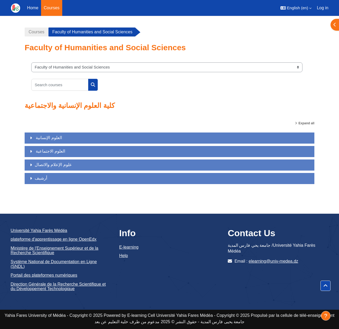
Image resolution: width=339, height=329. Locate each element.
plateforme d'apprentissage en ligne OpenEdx (53, 239)
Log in (322, 8)
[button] (296, 8)
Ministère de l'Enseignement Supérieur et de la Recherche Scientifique (54, 250)
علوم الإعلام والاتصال (53, 164)
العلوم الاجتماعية (50, 151)
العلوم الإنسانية (48, 137)
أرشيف (41, 178)
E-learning (129, 247)
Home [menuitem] (32, 8)
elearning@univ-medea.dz (273, 261)
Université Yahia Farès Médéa (39, 230)
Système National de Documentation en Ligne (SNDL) (54, 264)
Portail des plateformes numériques (44, 275)
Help (123, 255)
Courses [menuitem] (52, 8)
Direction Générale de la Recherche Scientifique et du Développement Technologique (58, 286)
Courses (36, 32)
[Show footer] (326, 316)
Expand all (306, 123)
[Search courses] (59, 85)
